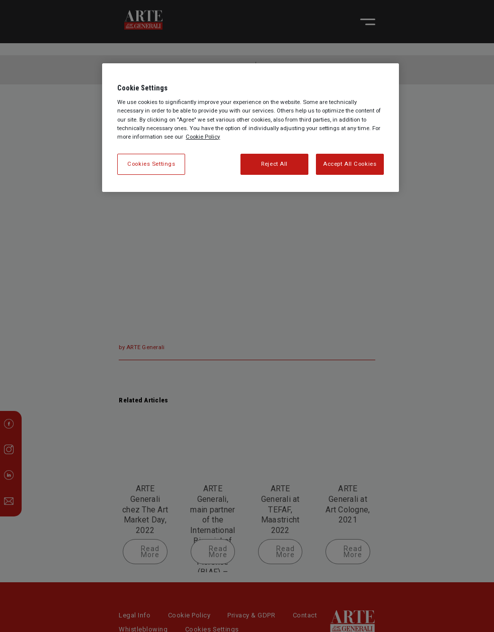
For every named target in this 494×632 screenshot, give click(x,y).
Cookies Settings (151, 163)
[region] (250, 127)
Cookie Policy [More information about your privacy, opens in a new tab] (203, 136)
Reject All (274, 163)
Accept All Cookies (349, 163)
